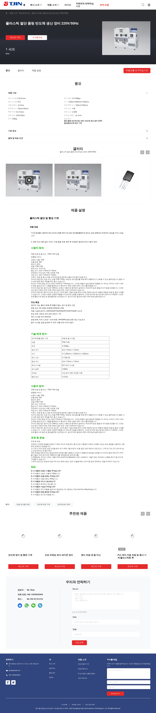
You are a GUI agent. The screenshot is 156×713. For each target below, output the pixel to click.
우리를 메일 (37, 37)
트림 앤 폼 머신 (24, 13)
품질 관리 (52, 673)
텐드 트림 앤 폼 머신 (91, 555)
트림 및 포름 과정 (23, 504)
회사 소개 (52, 664)
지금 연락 (79, 642)
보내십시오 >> (115, 693)
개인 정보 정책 (90, 704)
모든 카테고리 (82, 678)
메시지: (75, 589)
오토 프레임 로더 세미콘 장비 (59, 555)
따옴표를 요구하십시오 (137, 70)
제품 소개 (13, 13)
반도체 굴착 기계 (83, 664)
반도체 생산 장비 (64, 504)
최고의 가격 (15, 37)
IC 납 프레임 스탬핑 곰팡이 (86, 673)
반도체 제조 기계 (43, 504)
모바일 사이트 (76, 704)
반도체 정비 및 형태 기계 (20, 555)
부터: (75, 617)
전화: (75, 629)
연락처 (51, 677)
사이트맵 (64, 704)
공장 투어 (52, 668)
